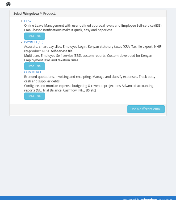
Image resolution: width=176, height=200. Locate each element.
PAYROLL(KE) (33, 42)
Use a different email (146, 109)
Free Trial (34, 36)
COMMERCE (33, 72)
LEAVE (28, 21)
